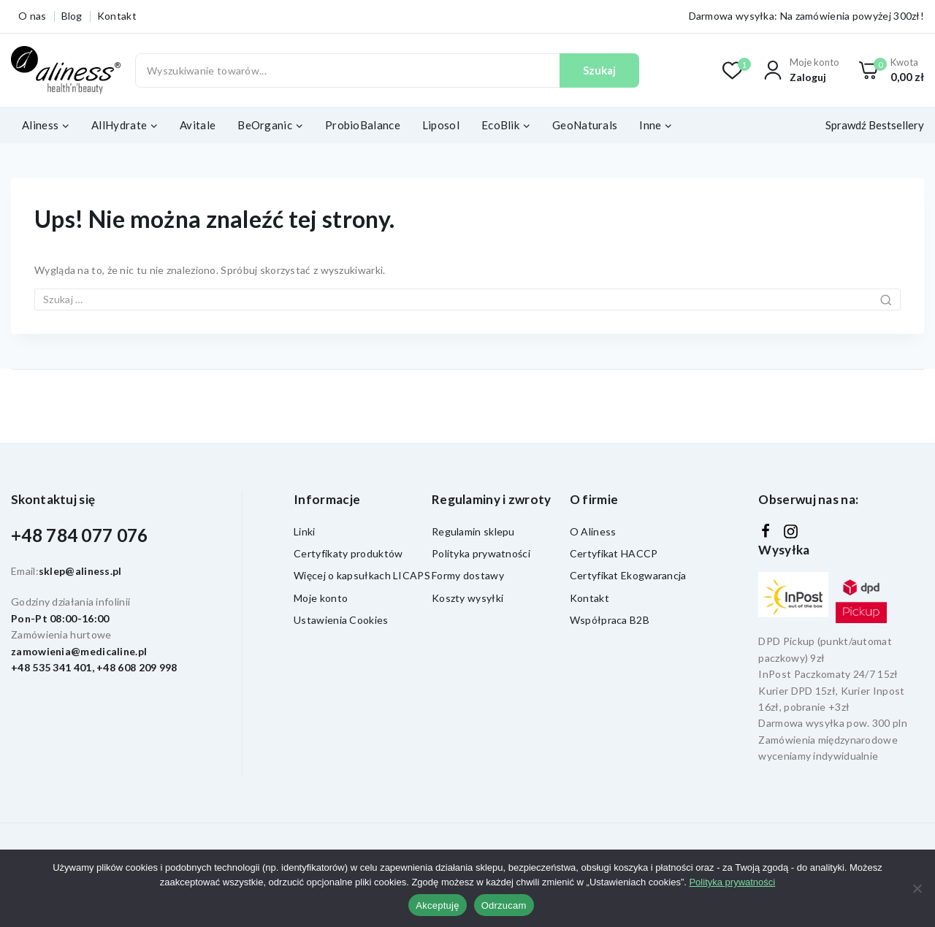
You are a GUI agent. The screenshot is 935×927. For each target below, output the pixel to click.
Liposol (440, 124)
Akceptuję (437, 905)
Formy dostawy (468, 575)
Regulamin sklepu (473, 531)
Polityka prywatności (481, 553)
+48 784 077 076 (79, 535)
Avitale (197, 124)
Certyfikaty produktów (348, 553)
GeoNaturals (584, 124)
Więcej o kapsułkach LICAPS (362, 575)
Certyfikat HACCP (614, 553)
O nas (32, 15)
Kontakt (117, 15)
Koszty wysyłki (467, 598)
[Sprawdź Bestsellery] (872, 125)
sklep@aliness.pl (80, 571)
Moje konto (321, 598)
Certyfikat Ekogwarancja (628, 575)
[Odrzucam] (916, 888)
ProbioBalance (362, 124)
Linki (305, 531)
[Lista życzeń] (733, 70)
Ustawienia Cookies (341, 620)
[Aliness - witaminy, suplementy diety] (66, 70)
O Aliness (593, 531)
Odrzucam (504, 905)
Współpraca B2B (609, 620)
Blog (72, 15)
